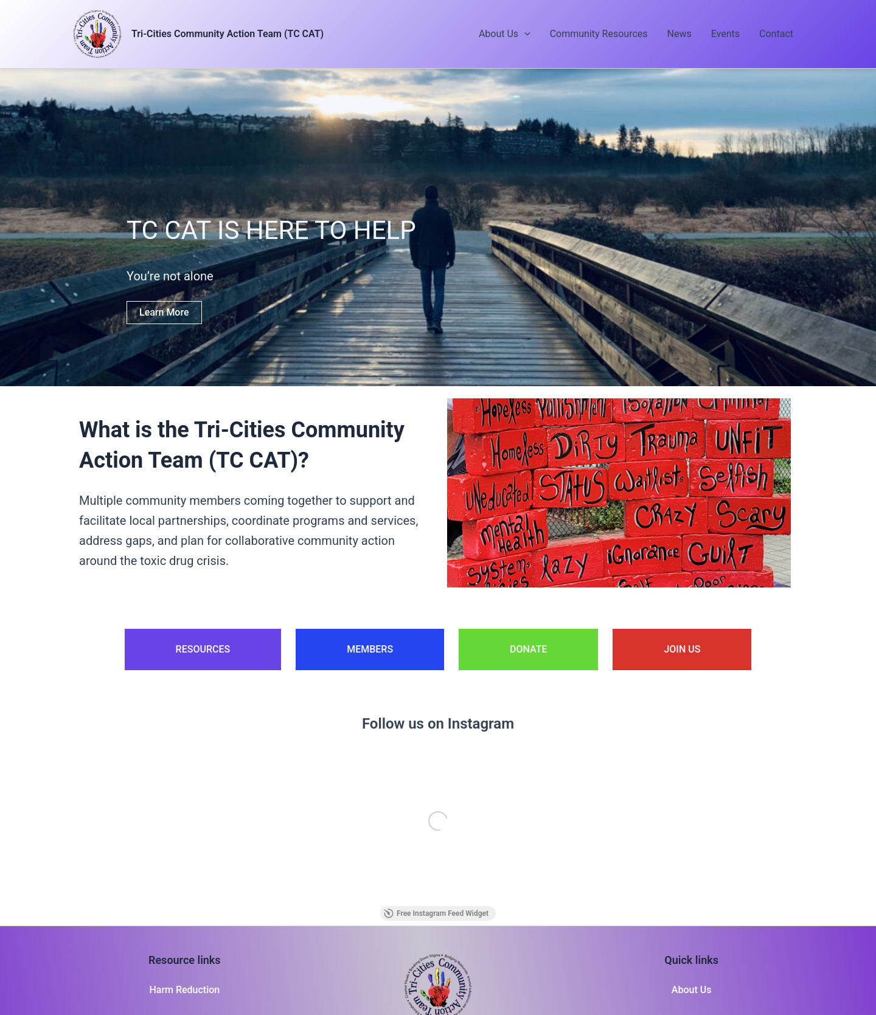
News (679, 34)
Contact (776, 34)
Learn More (164, 312)
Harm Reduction (184, 990)
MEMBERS (370, 649)
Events (725, 34)
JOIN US (682, 649)
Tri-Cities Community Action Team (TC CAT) (227, 34)
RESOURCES (203, 649)
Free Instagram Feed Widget (436, 913)
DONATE (528, 649)
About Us (504, 34)
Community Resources (599, 34)
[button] (524, 34)
